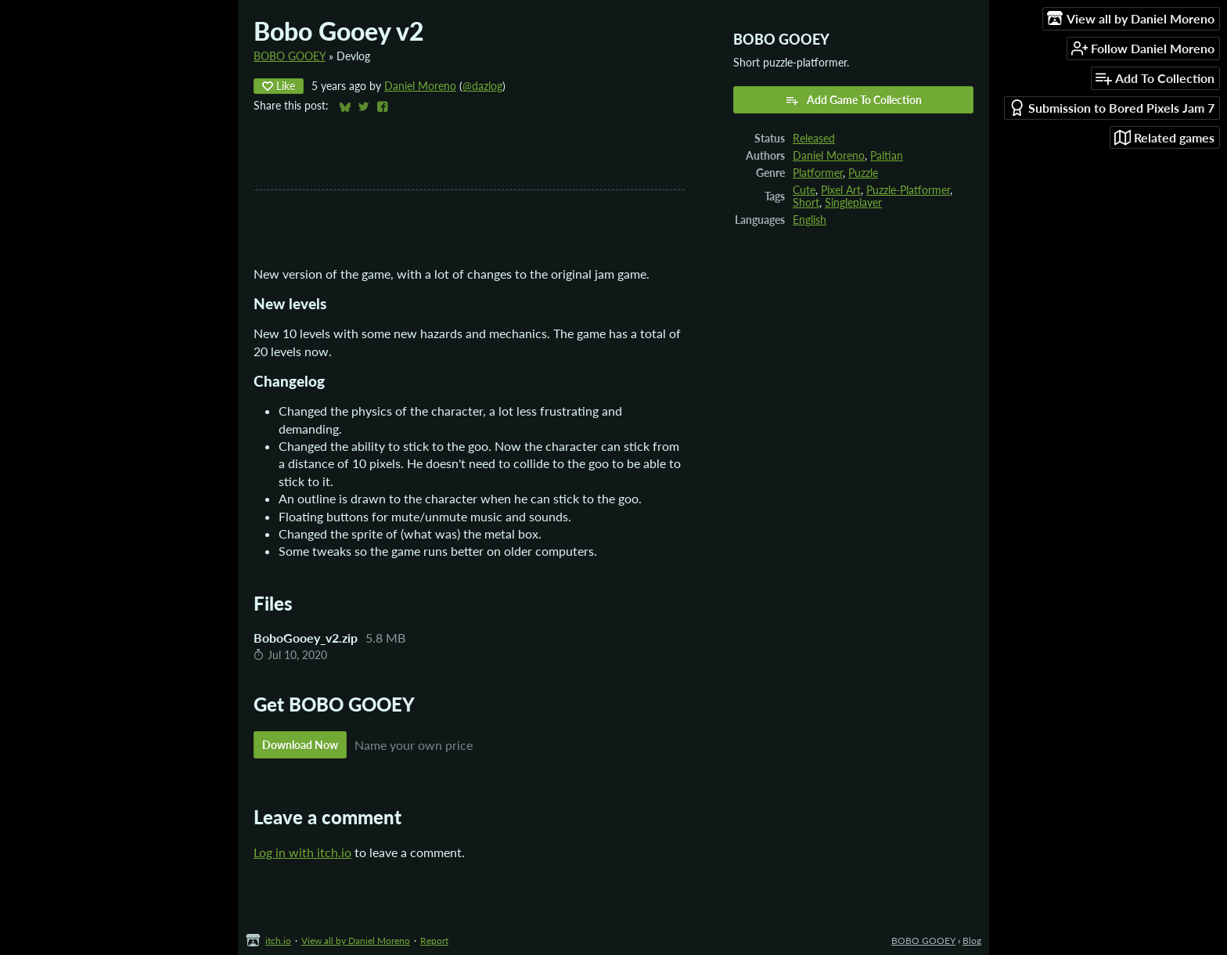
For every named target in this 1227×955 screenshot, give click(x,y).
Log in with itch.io (302, 852)
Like (278, 85)
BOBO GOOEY (290, 56)
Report (434, 940)
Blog (972, 940)
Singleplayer (853, 202)
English (809, 220)
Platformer (818, 173)
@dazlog (482, 86)
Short (806, 202)
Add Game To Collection (853, 100)
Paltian (886, 156)
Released (814, 138)
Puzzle (863, 173)
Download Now (300, 744)
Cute (804, 190)
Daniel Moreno (420, 86)
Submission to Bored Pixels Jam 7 (1111, 107)
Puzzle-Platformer (908, 190)
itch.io (278, 940)
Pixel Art (841, 190)
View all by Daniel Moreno (355, 940)
